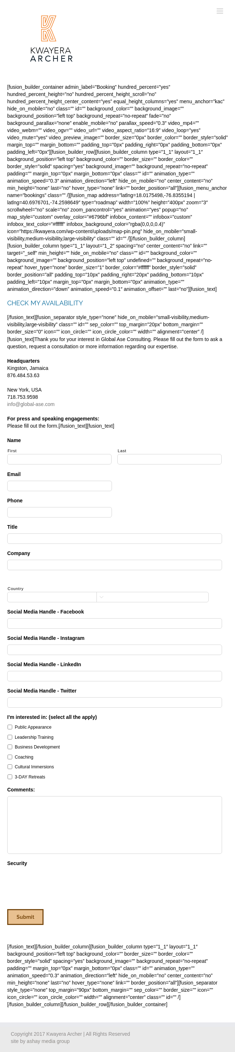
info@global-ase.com (31, 404)
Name (14, 440)
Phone (15, 500)
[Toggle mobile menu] (220, 11)
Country (16, 588)
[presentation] (62, 884)
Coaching (24, 757)
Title (12, 527)
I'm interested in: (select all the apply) (52, 717)
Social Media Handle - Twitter (42, 691)
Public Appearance (33, 727)
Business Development (37, 747)
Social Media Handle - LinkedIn (44, 664)
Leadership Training (34, 737)
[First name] (59, 459)
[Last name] (169, 459)
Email (14, 474)
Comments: (21, 790)
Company (18, 553)
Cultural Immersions (34, 766)
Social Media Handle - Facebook (45, 612)
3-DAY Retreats (30, 777)
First (12, 451)
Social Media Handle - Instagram (46, 638)
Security (17, 863)
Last (122, 451)
